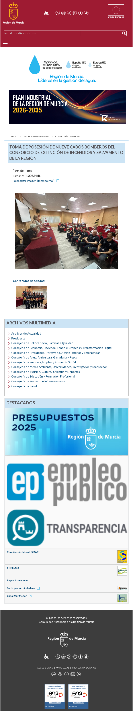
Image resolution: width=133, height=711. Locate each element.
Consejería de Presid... (68, 136)
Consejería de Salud (24, 386)
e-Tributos (13, 567)
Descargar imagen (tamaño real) (37, 181)
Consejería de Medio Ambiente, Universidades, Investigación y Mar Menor (59, 367)
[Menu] (5, 43)
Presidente (18, 338)
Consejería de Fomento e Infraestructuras (38, 381)
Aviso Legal (62, 668)
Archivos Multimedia (36, 136)
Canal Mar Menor (20, 595)
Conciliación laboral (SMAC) (23, 552)
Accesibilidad (45, 668)
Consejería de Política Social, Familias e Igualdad (42, 343)
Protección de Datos (84, 668)
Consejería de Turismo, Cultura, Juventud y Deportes (45, 372)
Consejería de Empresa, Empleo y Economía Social (43, 362)
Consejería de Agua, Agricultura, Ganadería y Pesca (44, 357)
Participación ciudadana (24, 588)
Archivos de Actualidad (26, 333)
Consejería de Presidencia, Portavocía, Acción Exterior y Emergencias (55, 353)
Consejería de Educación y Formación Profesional (43, 376)
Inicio (13, 136)
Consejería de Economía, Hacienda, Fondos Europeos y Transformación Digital (61, 348)
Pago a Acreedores (18, 580)
